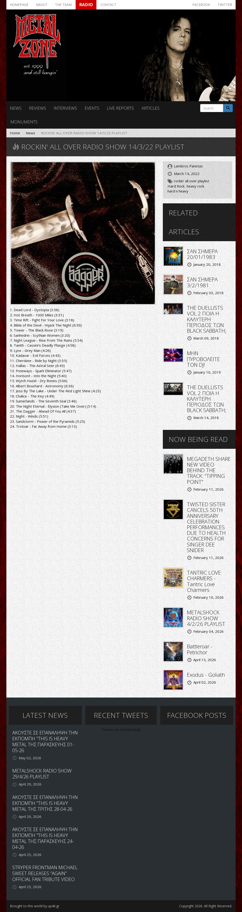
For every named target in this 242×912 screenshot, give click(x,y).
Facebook (201, 4)
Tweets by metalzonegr (121, 729)
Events (92, 108)
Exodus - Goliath (206, 674)
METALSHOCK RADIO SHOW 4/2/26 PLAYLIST (206, 618)
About (42, 4)
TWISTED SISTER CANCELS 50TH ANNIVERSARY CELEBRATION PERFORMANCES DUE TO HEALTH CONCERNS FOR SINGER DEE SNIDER (206, 527)
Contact (108, 4)
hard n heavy (178, 191)
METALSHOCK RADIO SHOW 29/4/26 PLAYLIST (42, 774)
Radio (86, 4)
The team (63, 4)
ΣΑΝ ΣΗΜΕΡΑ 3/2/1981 (202, 282)
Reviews (37, 108)
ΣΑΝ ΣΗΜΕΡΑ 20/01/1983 (202, 254)
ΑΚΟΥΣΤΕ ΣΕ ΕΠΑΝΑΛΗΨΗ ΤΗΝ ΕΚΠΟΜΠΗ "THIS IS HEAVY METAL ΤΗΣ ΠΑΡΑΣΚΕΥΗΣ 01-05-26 (45, 741)
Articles (151, 108)
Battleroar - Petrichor (199, 649)
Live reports (120, 108)
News (16, 108)
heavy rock (195, 186)
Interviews (65, 108)
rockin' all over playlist (191, 181)
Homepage (19, 4)
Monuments (24, 122)
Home (15, 133)
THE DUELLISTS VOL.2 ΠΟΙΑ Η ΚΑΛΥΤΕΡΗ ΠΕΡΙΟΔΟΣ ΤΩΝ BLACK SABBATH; (206, 319)
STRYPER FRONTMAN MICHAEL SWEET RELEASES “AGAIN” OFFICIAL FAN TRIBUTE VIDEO (45, 873)
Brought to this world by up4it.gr (34, 906)
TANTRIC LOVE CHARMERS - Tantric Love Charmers (204, 581)
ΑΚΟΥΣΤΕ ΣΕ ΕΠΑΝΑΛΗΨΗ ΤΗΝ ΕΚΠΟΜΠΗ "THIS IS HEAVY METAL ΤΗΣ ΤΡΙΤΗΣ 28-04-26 (45, 803)
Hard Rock (176, 186)
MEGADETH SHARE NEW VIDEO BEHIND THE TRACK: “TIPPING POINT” (209, 470)
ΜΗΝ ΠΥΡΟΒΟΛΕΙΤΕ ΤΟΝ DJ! (203, 358)
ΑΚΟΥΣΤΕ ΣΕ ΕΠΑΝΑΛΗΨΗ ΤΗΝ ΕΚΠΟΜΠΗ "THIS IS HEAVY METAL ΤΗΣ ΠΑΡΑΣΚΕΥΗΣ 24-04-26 (45, 838)
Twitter (225, 4)
